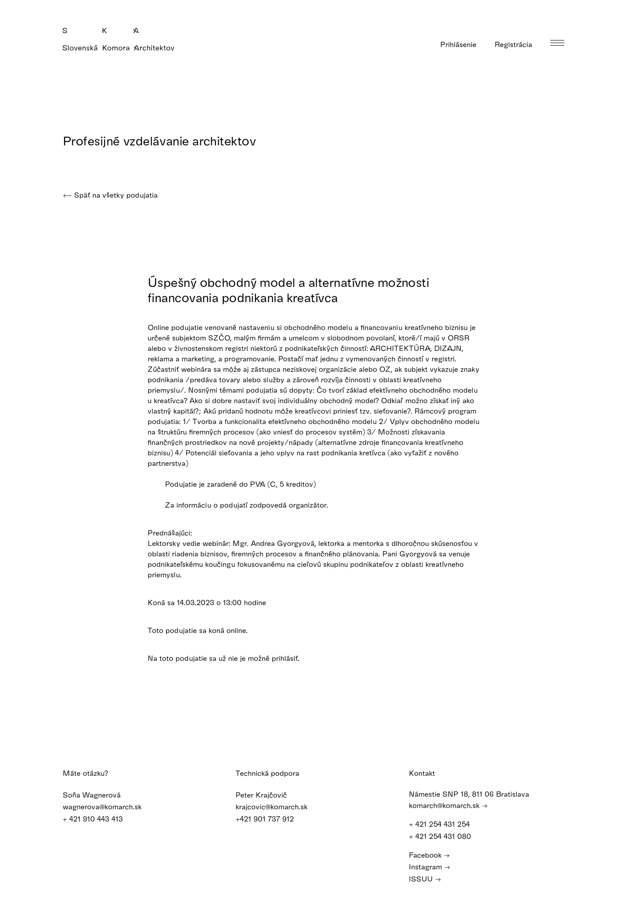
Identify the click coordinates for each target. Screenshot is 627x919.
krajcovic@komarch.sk (277, 806)
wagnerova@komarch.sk (108, 806)
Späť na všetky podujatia (110, 195)
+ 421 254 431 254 (443, 824)
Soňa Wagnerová (97, 794)
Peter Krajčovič (267, 794)
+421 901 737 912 (270, 818)
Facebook (429, 854)
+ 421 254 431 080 (444, 836)
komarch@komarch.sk (448, 805)
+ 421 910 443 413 (98, 818)
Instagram (429, 866)
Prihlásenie (464, 44)
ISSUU (425, 878)
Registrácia (519, 44)
